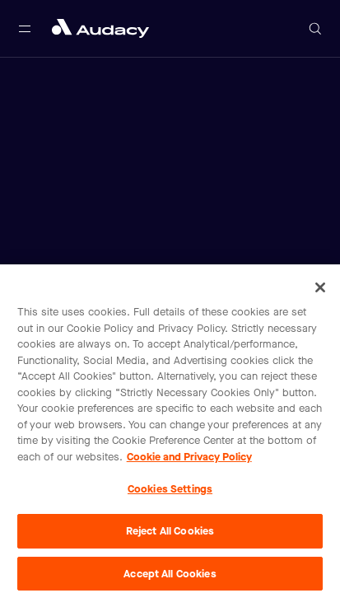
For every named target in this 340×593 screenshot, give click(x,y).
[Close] (320, 291)
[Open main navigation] (24, 29)
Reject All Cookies (170, 534)
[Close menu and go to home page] (100, 28)
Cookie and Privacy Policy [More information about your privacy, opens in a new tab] (189, 460)
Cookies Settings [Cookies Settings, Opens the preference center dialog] (170, 493)
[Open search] (315, 29)
